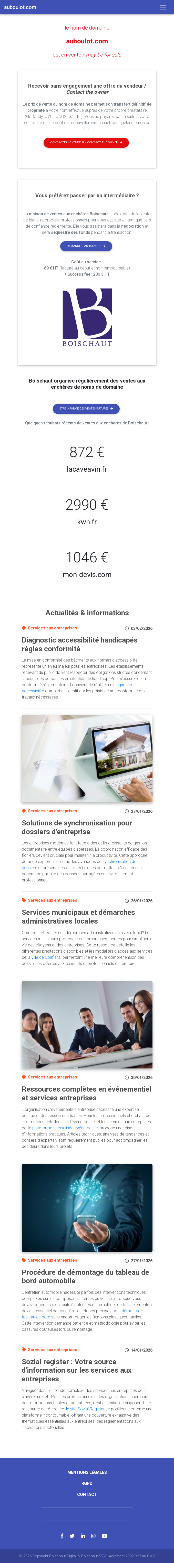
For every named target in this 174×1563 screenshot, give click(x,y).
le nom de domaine (87, 28)
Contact (87, 1494)
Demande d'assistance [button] (86, 245)
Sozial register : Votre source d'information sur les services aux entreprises (76, 1370)
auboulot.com (87, 41)
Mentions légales (87, 1472)
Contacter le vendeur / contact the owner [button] (86, 142)
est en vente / (87, 55)
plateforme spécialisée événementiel (65, 1127)
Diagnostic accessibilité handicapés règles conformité (80, 644)
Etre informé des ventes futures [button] (86, 408)
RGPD (87, 1483)
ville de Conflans (46, 957)
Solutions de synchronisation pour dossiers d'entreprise (77, 827)
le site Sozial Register (85, 1408)
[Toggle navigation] (163, 7)
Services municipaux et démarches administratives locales (78, 916)
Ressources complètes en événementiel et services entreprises (86, 1093)
